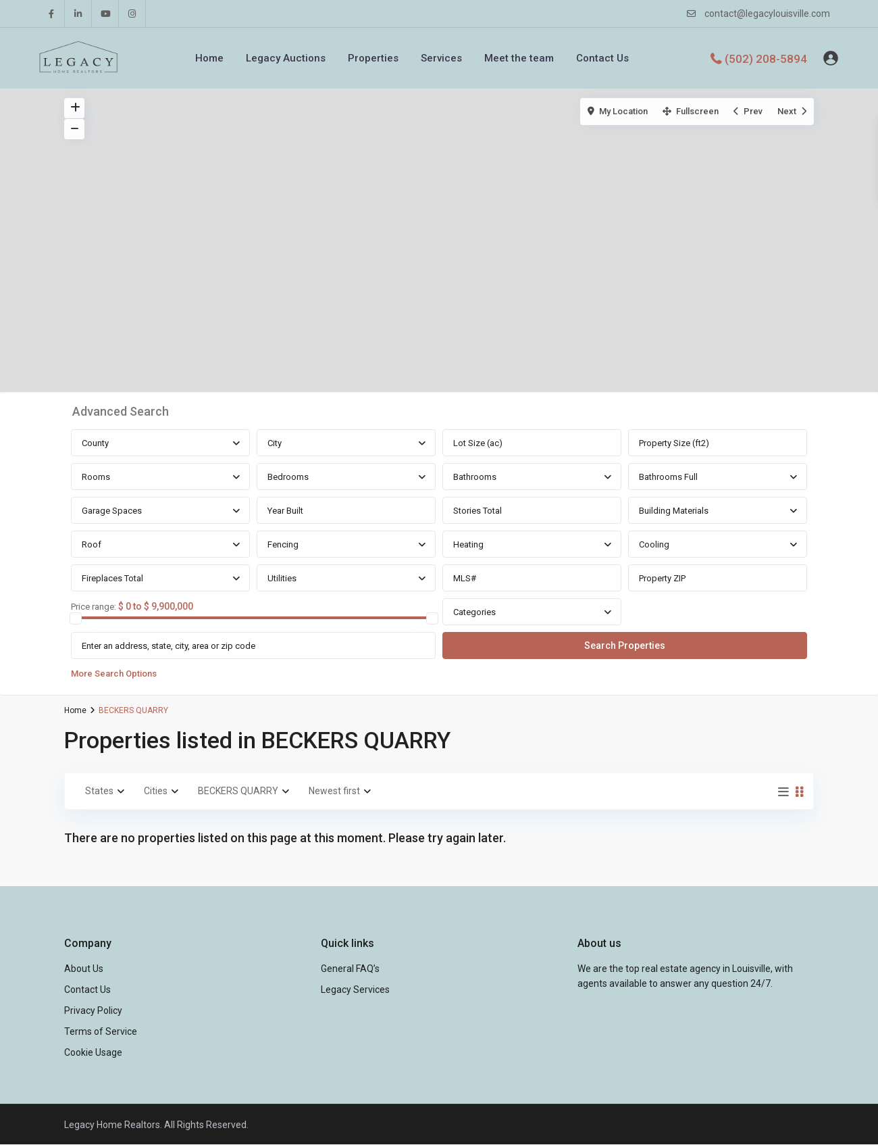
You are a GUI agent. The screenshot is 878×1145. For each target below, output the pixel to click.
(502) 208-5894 (766, 58)
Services (441, 58)
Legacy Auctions (286, 58)
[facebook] (51, 13)
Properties (373, 58)
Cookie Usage (93, 1052)
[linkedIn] (78, 13)
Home (209, 58)
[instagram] (132, 13)
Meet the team (519, 58)
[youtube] (105, 13)
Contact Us (602, 58)
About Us (83, 968)
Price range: (93, 607)
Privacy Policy (93, 1010)
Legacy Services (355, 989)
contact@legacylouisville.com (767, 13)
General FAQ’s (350, 968)
